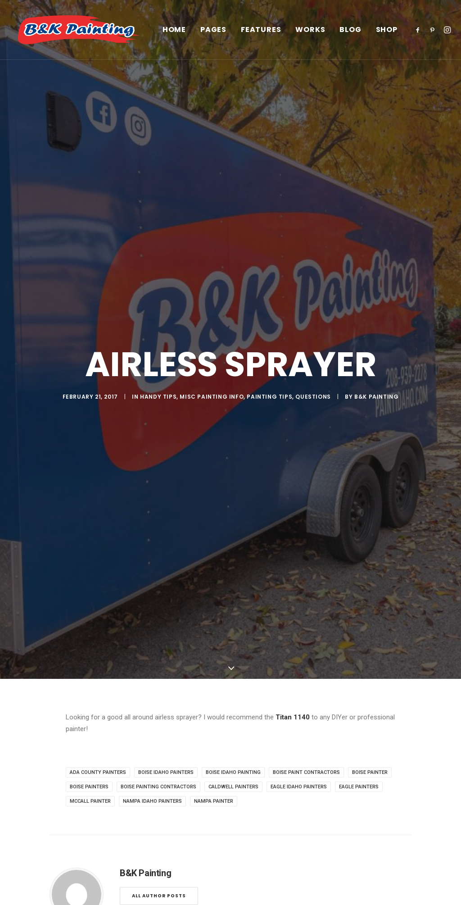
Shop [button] (404, 33)
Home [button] (191, 33)
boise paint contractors (306, 387)
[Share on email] (277, 588)
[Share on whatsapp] (242, 588)
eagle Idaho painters (299, 401)
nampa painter (213, 415)
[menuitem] (192, 33)
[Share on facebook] (183, 588)
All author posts (159, 510)
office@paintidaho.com (385, 844)
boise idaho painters (166, 387)
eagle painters (359, 401)
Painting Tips (269, 204)
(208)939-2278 (372, 855)
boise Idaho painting (233, 387)
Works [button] (328, 33)
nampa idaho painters (152, 415)
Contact (37, 867)
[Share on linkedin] (230, 588)
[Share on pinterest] (218, 588)
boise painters (89, 401)
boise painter (370, 387)
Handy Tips (158, 204)
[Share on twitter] (195, 588)
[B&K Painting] (86, 33)
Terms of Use (157, 855)
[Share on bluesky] (254, 588)
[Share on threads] (207, 588)
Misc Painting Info (212, 204)
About (34, 844)
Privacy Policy (157, 844)
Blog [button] (368, 33)
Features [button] (278, 33)
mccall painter (90, 415)
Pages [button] (231, 33)
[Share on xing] (265, 588)
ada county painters (98, 387)
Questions (312, 204)
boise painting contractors (158, 401)
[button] (437, 33)
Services (37, 855)
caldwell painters (233, 401)
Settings (149, 867)
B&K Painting (376, 204)
